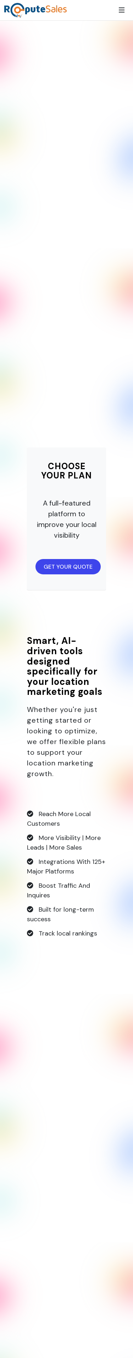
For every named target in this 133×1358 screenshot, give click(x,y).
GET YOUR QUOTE (68, 566)
